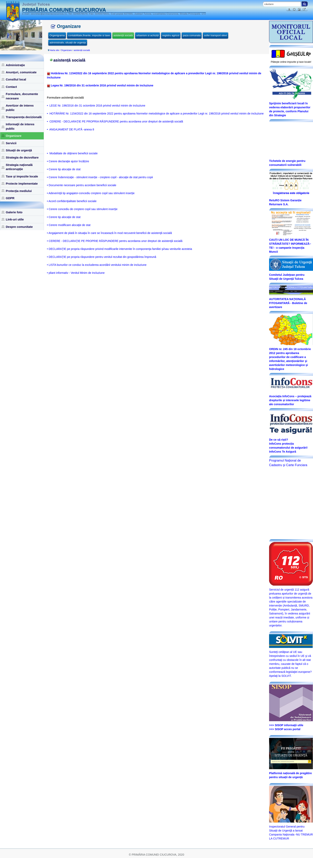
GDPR (10, 198)
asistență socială (123, 35)
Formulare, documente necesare (22, 96)
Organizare (13, 135)
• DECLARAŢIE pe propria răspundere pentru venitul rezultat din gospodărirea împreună (101, 256)
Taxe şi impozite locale (22, 176)
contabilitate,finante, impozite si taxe (89, 35)
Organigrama (57, 35)
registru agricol (170, 35)
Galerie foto (14, 212)
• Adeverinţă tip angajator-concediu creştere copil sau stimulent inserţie (91, 193)
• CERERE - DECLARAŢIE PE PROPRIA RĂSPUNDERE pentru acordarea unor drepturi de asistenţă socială (115, 121)
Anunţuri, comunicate (21, 72)
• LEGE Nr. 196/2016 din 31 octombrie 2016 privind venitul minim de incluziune (96, 105)
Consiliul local (16, 79)
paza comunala (191, 35)
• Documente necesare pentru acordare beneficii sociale (81, 185)
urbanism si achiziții (147, 35)
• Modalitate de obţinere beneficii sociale (72, 153)
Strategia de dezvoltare (22, 157)
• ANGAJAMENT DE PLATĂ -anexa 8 (70, 129)
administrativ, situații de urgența (68, 42)
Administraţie (15, 65)
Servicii (11, 143)
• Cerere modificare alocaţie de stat (68, 225)
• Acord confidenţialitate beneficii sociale (72, 201)
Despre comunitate (19, 226)
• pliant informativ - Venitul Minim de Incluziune (76, 272)
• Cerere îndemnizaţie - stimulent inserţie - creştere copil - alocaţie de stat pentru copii (100, 177)
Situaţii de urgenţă (19, 150)
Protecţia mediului (19, 191)
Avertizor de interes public (20, 107)
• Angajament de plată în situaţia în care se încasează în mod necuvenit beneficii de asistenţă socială (109, 233)
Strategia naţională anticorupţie (19, 167)
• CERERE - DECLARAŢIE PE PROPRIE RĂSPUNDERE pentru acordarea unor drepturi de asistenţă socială (114, 241)
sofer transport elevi (215, 35)
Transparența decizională (24, 117)
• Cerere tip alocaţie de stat (63, 169)
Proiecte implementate (22, 183)
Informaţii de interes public (20, 126)
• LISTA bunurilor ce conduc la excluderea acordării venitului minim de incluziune (97, 264)
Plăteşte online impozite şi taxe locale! (291, 62)
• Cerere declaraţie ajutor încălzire (68, 161)
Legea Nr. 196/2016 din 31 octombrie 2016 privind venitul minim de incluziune (101, 85)
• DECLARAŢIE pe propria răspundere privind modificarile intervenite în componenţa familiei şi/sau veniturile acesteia (119, 248)
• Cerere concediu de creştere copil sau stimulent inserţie (82, 209)
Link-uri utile (15, 219)
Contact (11, 86)
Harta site (54, 50)
